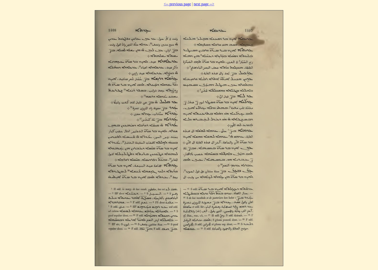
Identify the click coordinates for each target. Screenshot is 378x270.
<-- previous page (177, 4)
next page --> (204, 4)
